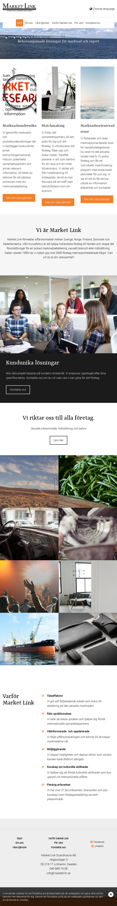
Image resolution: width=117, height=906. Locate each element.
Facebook (97, 841)
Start (19, 23)
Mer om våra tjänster (19, 198)
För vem (78, 23)
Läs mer (58, 440)
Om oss (29, 23)
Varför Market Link (62, 23)
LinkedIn (97, 846)
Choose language (102, 9)
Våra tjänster (42, 23)
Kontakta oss (93, 23)
